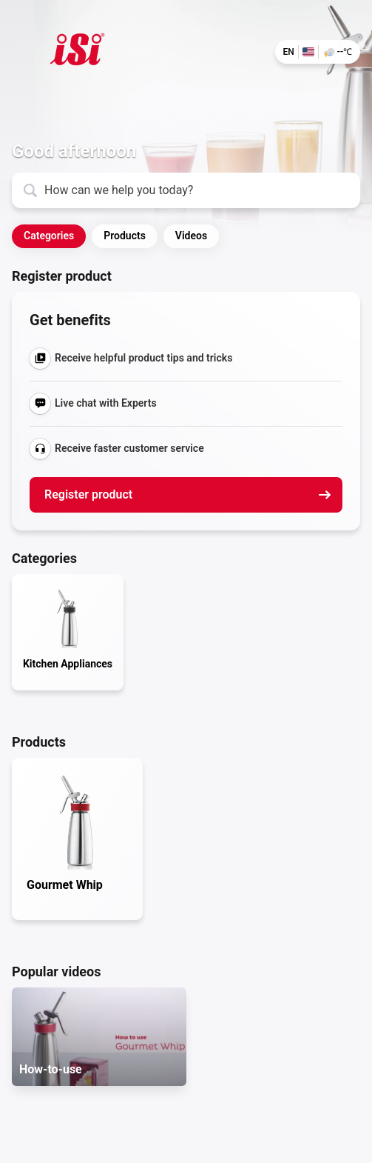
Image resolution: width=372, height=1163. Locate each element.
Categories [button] (49, 235)
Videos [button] (191, 235)
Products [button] (125, 235)
